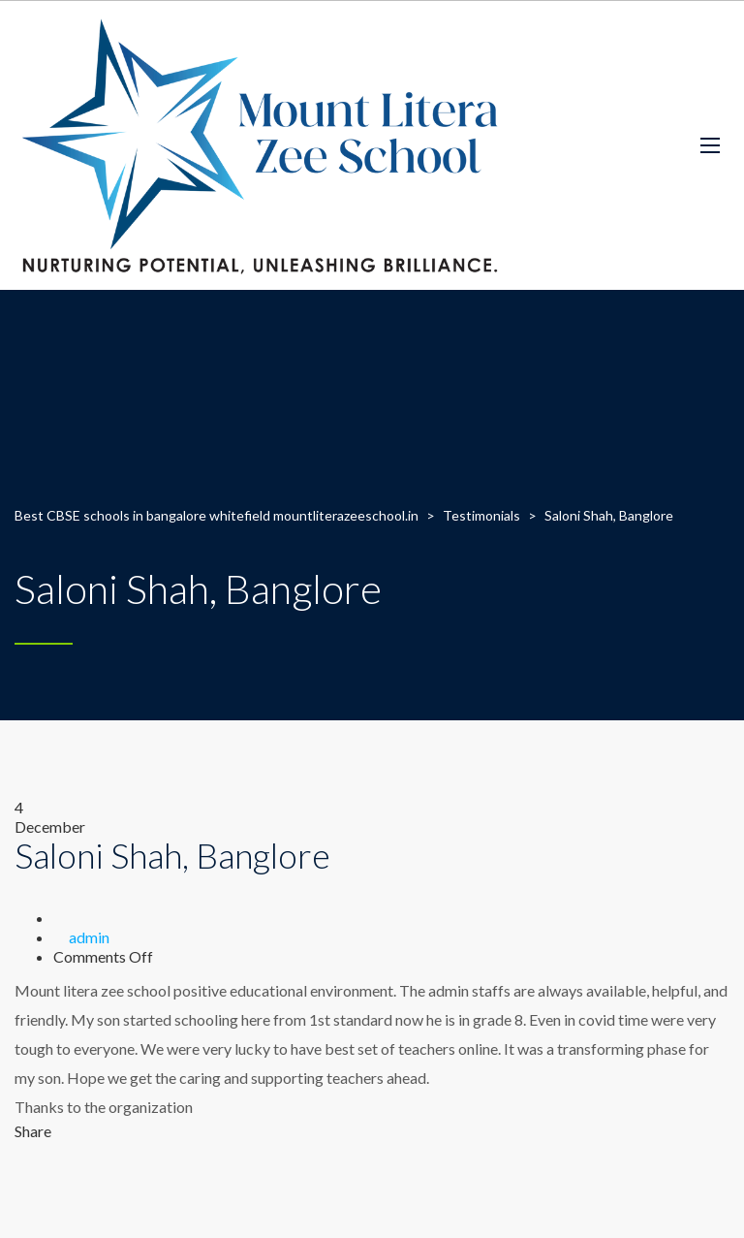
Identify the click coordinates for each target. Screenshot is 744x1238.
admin (89, 937)
